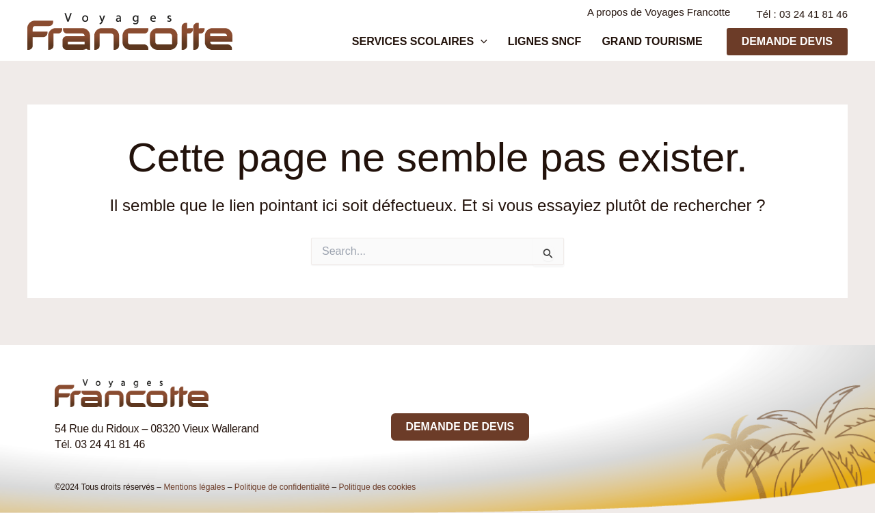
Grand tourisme (658, 45)
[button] (787, 45)
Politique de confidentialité (281, 487)
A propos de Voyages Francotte (660, 15)
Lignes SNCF (565, 45)
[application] (515, 45)
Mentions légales (194, 487)
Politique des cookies (377, 487)
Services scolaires (454, 45)
